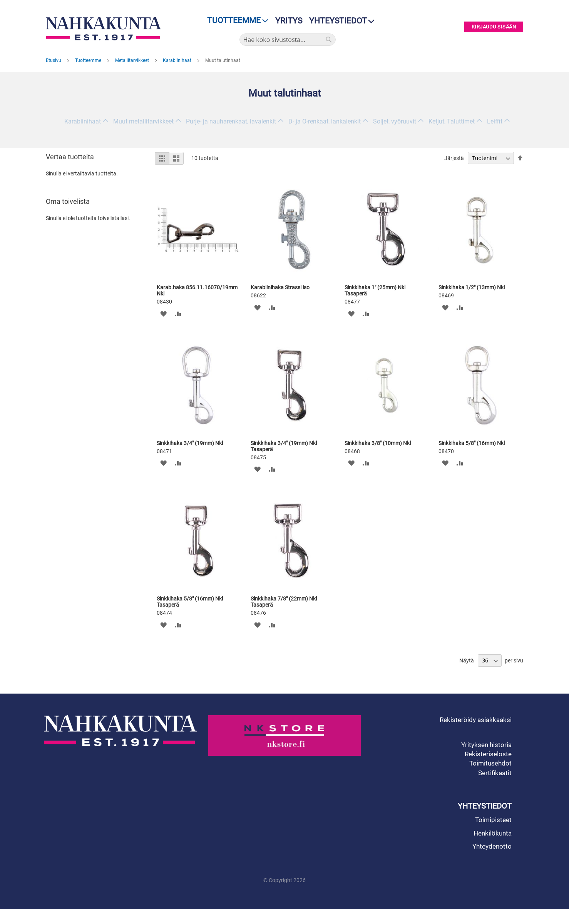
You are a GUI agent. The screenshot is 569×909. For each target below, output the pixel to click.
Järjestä (454, 158)
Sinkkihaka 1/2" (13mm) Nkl (471, 287)
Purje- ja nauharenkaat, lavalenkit (231, 121)
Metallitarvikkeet (132, 60)
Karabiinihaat (177, 60)
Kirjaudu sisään (494, 27)
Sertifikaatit (495, 773)
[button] (163, 313)
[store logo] (105, 28)
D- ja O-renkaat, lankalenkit (324, 121)
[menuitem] (235, 21)
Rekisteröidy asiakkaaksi (476, 720)
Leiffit (494, 121)
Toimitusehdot (490, 763)
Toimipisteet (493, 820)
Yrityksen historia (486, 745)
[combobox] (287, 39)
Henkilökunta (493, 833)
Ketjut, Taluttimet (451, 121)
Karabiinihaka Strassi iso (280, 287)
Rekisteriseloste (488, 754)
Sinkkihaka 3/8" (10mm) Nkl (378, 443)
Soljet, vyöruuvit (394, 121)
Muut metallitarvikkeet (143, 121)
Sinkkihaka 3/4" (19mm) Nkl (190, 443)
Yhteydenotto (492, 846)
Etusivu (54, 60)
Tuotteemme (88, 60)
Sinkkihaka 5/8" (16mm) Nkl (471, 443)
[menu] (235, 21)
